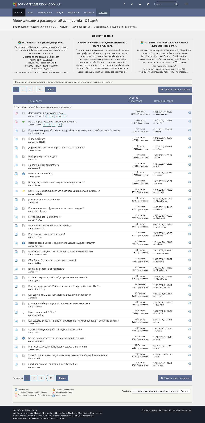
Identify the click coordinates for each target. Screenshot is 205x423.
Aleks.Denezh (162, 114)
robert (159, 175)
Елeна (159, 330)
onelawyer (39, 341)
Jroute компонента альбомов (44, 199)
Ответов (133, 97)
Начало (19, 12)
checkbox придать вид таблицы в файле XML (53, 363)
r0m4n (37, 185)
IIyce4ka (159, 123)
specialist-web (40, 211)
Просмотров (135, 100)
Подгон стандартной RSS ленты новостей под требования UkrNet (64, 286)
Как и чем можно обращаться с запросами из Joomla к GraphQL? (64, 190)
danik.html (39, 133)
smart (158, 131)
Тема (31, 100)
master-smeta (40, 254)
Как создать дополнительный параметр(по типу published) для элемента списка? (73, 320)
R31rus (37, 150)
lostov (37, 176)
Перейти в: (126, 391)
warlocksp (38, 315)
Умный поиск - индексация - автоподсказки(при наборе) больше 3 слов (67, 355)
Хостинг (103, 12)
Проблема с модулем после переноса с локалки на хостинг (60, 251)
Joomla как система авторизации (46, 268)
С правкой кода (36, 138)
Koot (36, 202)
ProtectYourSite (163, 287)
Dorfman (38, 245)
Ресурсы (73, 12)
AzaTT (37, 168)
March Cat (39, 228)
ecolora (37, 124)
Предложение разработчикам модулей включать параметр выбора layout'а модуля (74, 130)
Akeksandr (160, 218)
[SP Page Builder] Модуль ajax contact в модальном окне (59, 303)
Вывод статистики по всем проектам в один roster (56, 182)
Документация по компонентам (45, 112)
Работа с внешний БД (40, 173)
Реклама (163, 410)
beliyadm (160, 244)
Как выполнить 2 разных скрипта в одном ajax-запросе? (59, 294)
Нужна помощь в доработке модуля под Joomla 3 (55, 329)
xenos (37, 367)
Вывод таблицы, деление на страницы (49, 225)
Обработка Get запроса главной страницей (52, 260)
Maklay (37, 263)
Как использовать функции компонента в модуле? (56, 208)
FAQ (60, 12)
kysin (36, 280)
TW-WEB (38, 219)
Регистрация (45, 12)
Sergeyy (38, 237)
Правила (89, 12)
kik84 (36, 332)
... (35, 89)
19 (40, 89)
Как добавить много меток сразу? (46, 234)
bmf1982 (38, 194)
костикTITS (39, 116)
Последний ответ (164, 100)
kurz (36, 159)
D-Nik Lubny (39, 289)
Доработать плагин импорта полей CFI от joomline (56, 147)
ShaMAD (160, 261)
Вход (30, 12)
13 (64, 116)
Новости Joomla (102, 36)
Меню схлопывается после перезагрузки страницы (57, 337)
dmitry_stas (161, 227)
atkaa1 (37, 349)
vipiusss (159, 348)
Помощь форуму (149, 410)
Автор (39, 100)
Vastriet (159, 140)
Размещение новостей (180, 410)
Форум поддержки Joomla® (37, 4)
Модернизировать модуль (42, 156)
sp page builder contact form (44, 164)
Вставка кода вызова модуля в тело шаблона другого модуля (61, 242)
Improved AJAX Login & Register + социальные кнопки (57, 346)
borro (36, 323)
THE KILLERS (39, 142)
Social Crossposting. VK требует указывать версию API (58, 277)
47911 (37, 358)
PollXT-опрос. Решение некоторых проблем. (52, 121)
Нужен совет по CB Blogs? (42, 312)
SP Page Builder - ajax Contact (44, 216)
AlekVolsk (160, 209)
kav (35, 271)
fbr (35, 297)
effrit (158, 339)
